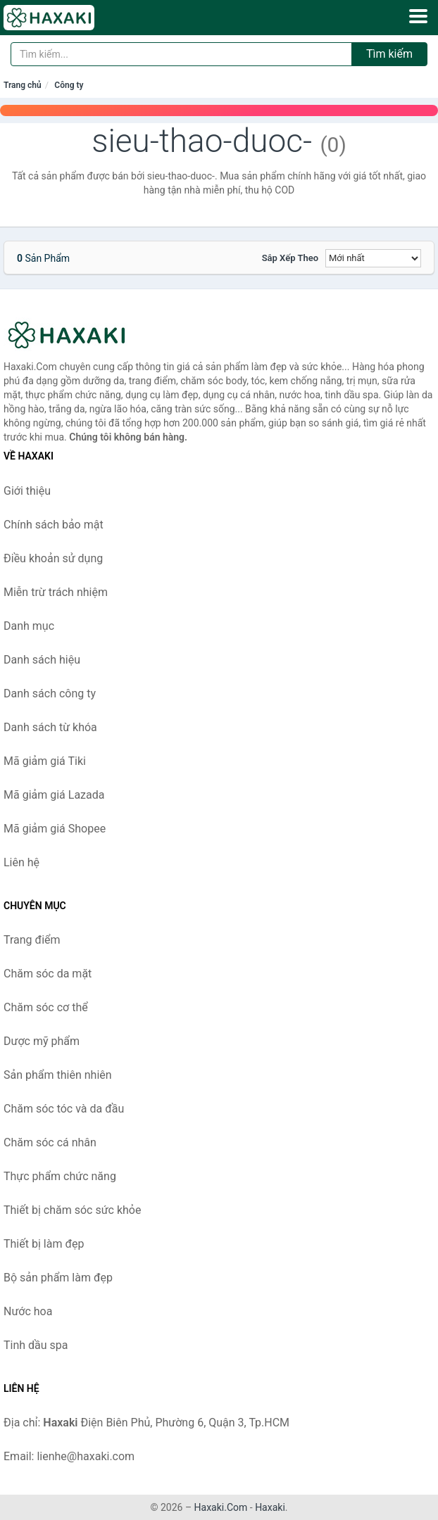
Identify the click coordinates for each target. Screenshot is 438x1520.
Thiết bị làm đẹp (44, 1243)
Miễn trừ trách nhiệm (56, 592)
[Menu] (418, 16)
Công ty (68, 85)
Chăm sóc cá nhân (50, 1142)
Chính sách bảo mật (54, 524)
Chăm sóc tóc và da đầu (64, 1108)
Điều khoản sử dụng (53, 558)
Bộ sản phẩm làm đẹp (58, 1277)
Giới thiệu (27, 491)
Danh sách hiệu (42, 659)
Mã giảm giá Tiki (45, 761)
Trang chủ (23, 85)
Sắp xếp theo (290, 258)
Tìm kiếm (389, 54)
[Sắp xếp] (373, 258)
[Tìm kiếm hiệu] (181, 54)
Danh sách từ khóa (50, 727)
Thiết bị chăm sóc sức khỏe (72, 1210)
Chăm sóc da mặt (48, 973)
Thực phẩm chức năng (60, 1176)
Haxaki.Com (221, 1507)
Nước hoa (28, 1311)
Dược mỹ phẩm (42, 1041)
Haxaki (270, 1507)
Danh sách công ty (50, 693)
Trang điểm (32, 939)
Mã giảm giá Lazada (54, 795)
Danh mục (29, 626)
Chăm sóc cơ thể (46, 1007)
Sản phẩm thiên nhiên (58, 1075)
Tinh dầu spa (36, 1345)
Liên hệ (21, 862)
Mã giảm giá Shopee (55, 828)
